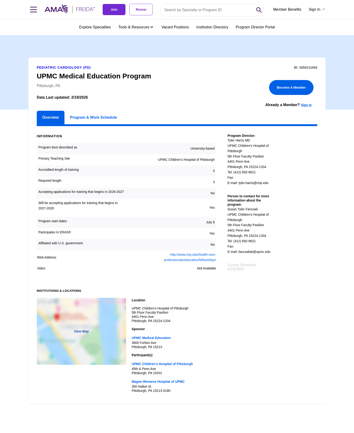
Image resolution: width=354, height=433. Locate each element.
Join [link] (114, 9)
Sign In (306, 105)
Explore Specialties (95, 27)
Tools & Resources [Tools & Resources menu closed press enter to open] (135, 27)
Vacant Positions (175, 27)
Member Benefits (287, 9)
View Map (81, 331)
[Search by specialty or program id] (207, 10)
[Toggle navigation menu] (33, 9)
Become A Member (291, 87)
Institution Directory (212, 27)
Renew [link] (141, 9)
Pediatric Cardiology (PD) (64, 67)
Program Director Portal (255, 27)
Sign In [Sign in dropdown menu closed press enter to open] (314, 9)
